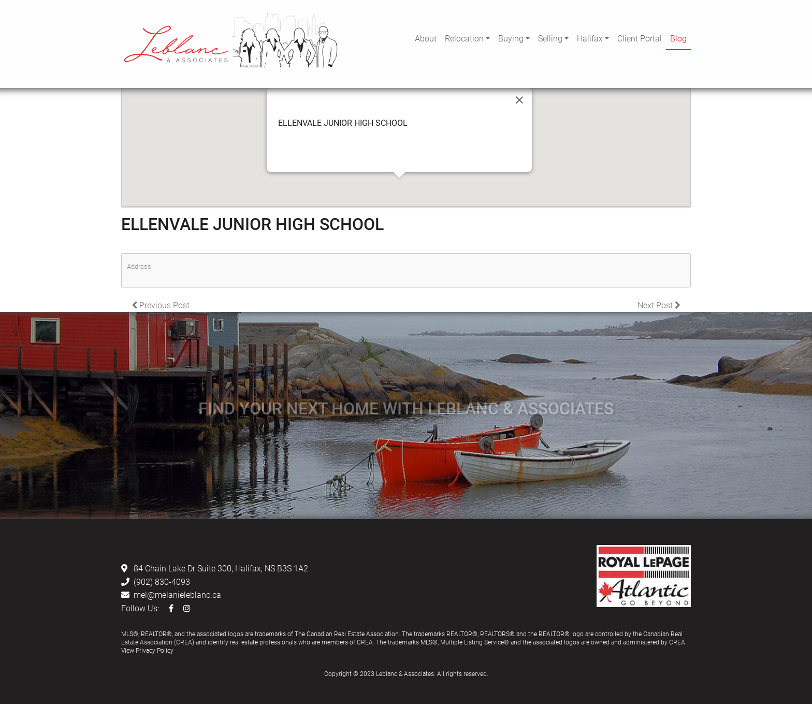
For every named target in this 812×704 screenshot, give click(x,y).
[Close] (519, 100)
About (426, 38)
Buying (511, 38)
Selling (550, 38)
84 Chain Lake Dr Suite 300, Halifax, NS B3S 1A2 (221, 568)
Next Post (658, 304)
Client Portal (639, 38)
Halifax (590, 38)
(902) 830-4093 (162, 581)
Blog (678, 38)
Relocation (464, 38)
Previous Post (161, 304)
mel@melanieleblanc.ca (177, 594)
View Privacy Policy (147, 650)
